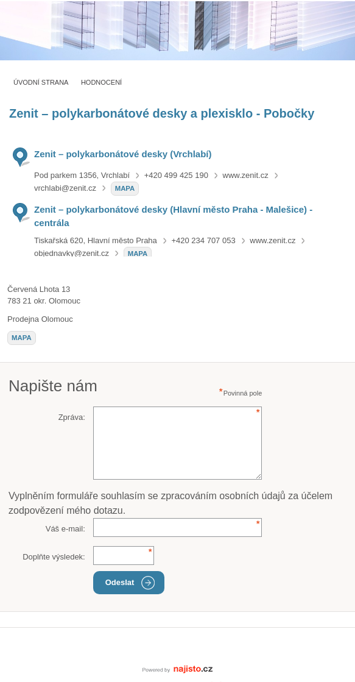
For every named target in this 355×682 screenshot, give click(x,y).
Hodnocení (101, 82)
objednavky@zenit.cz (71, 253)
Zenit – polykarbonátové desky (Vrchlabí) (122, 154)
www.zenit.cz (246, 175)
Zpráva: (71, 417)
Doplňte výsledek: (54, 556)
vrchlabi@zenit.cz (65, 188)
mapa (125, 188)
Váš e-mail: (65, 528)
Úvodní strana (40, 82)
